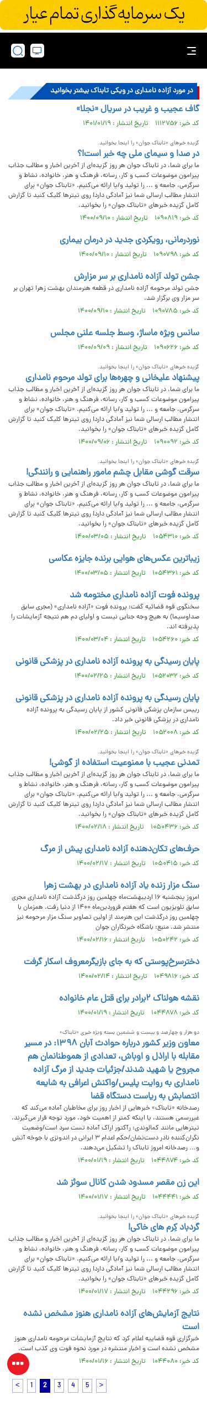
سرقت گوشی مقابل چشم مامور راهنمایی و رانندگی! (112, 473)
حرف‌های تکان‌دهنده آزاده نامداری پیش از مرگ (119, 849)
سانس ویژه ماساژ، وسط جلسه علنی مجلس (124, 333)
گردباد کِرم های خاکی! (163, 1228)
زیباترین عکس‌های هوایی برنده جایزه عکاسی (124, 559)
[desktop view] (37, 51)
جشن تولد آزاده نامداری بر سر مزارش (136, 277)
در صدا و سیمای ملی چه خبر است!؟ (138, 154)
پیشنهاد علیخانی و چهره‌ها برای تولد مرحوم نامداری (112, 378)
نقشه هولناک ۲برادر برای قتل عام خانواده (129, 999)
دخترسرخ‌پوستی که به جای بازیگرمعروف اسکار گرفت (111, 962)
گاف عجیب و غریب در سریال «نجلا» (137, 109)
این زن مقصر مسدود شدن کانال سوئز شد (127, 1183)
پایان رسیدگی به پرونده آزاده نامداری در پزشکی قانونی (107, 662)
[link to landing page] (106, 50)
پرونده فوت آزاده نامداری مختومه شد (134, 595)
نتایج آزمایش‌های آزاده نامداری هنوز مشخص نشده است (111, 1321)
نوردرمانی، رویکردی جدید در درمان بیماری (129, 240)
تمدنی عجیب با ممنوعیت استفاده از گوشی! (124, 763)
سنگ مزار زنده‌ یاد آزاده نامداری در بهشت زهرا (121, 886)
